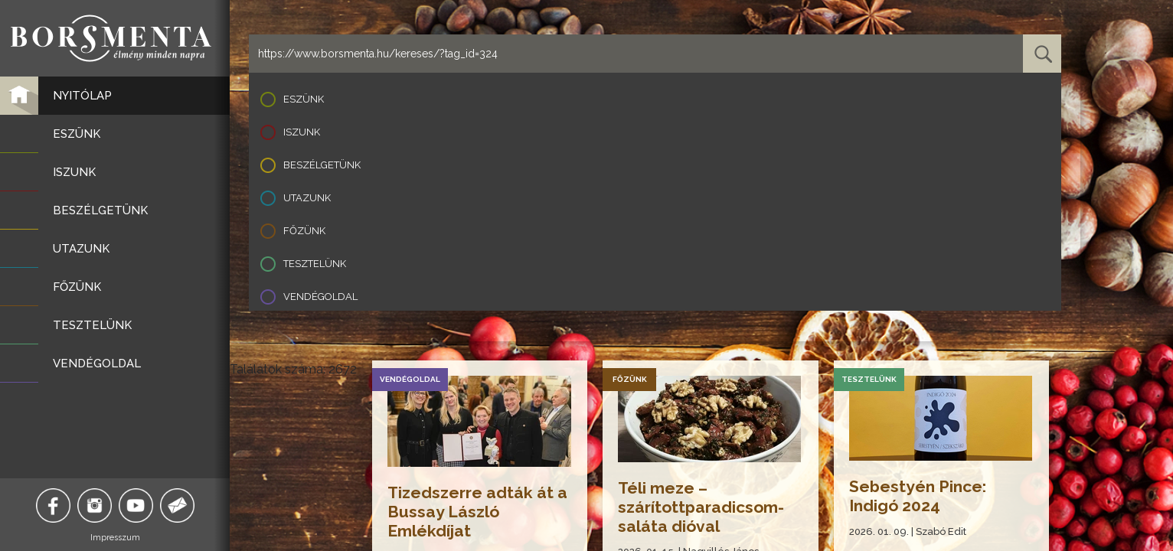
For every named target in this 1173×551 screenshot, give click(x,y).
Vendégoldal (320, 296)
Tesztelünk (314, 263)
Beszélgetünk (322, 165)
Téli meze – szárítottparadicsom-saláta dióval (701, 507)
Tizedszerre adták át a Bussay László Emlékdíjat (477, 511)
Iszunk (301, 132)
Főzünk (304, 230)
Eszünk (303, 99)
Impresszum (115, 538)
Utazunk (307, 198)
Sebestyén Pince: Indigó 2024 (917, 496)
